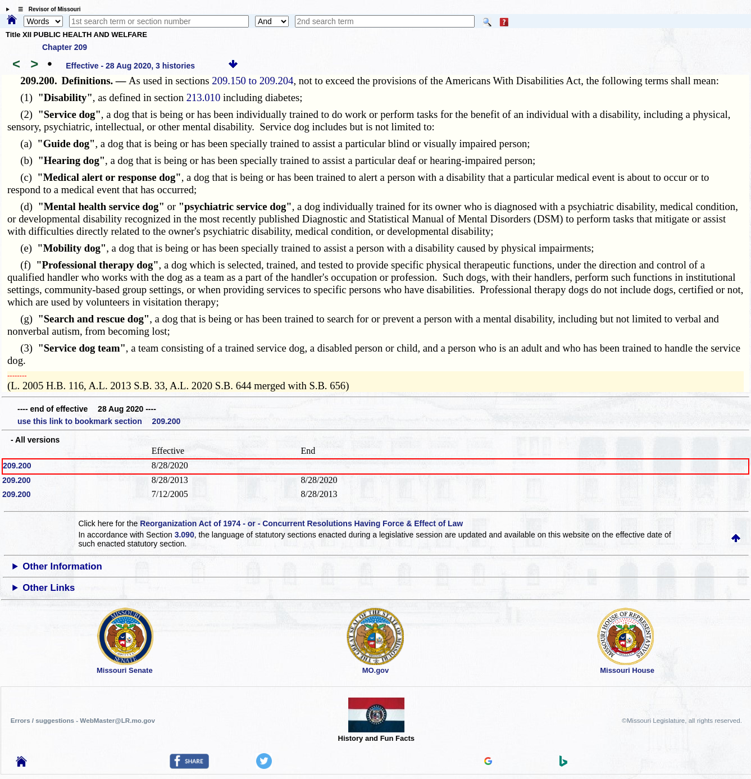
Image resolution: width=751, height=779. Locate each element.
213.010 (203, 97)
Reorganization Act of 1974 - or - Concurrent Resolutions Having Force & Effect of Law (301, 523)
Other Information (62, 566)
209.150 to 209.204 (252, 80)
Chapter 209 (64, 47)
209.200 (17, 465)
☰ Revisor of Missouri (46, 9)
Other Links (48, 587)
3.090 (184, 534)
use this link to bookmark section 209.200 (98, 421)
